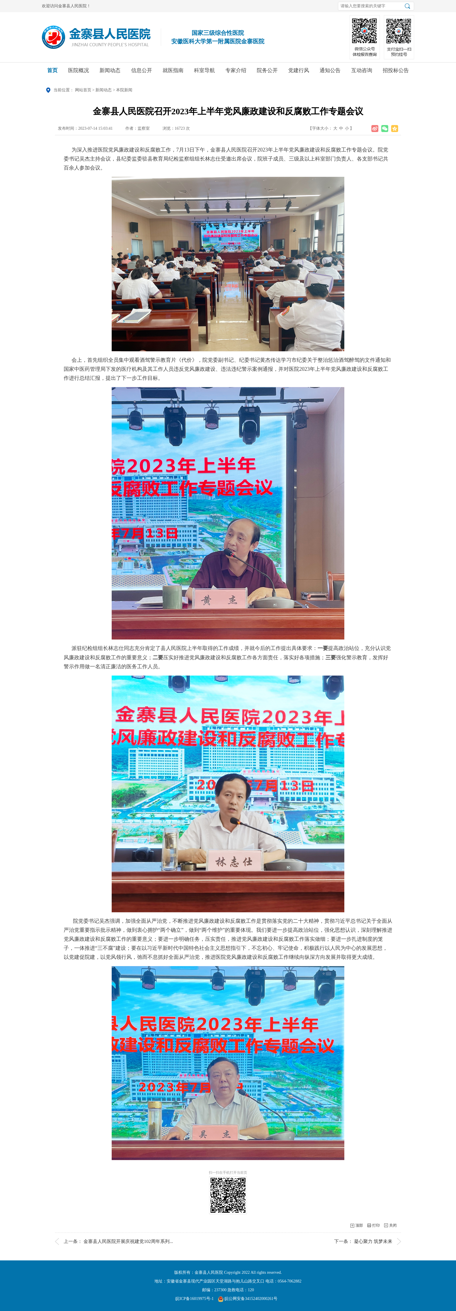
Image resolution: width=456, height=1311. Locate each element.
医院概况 (78, 72)
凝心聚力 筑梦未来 (373, 1241)
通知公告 (330, 72)
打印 (376, 1225)
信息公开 (141, 72)
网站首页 (83, 90)
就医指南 (173, 72)
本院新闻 (124, 90)
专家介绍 (235, 72)
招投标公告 (396, 72)
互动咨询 (361, 72)
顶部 (359, 1225)
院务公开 (267, 72)
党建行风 (298, 72)
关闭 (393, 1225)
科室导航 (204, 72)
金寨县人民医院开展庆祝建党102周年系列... (128, 1241)
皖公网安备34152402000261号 (248, 1298)
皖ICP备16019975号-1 (194, 1298)
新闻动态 (109, 72)
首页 (52, 72)
